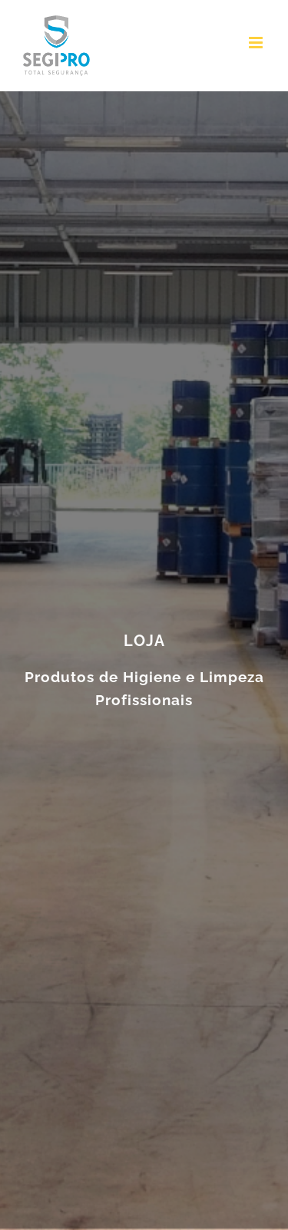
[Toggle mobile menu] (257, 43)
